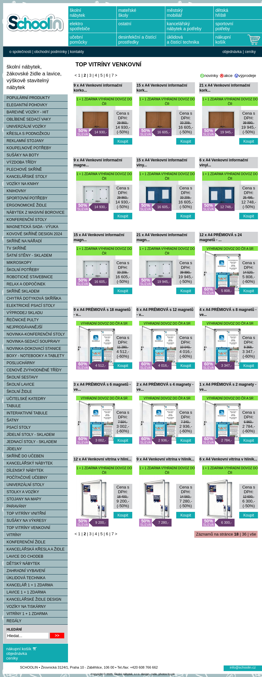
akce (228, 75)
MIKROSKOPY (17, 262)
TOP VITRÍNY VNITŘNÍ (24, 513)
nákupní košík (18, 648)
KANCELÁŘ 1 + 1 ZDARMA (28, 585)
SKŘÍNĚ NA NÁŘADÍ (22, 241)
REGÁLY (12, 621)
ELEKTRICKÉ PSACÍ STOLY (29, 305)
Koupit (123, 141)
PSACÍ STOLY (17, 427)
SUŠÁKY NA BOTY (21, 155)
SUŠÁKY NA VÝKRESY (24, 520)
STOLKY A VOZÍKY (21, 492)
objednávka (231, 52)
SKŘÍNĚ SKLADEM (21, 291)
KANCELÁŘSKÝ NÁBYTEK (28, 463)
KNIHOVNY (14, 191)
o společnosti (20, 52)
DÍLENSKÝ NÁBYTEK (23, 470)
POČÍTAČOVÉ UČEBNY (25, 477)
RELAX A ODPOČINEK (24, 284)
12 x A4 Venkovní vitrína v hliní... (102, 459)
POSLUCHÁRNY (19, 363)
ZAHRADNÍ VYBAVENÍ (24, 571)
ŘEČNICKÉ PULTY (21, 320)
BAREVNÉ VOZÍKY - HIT (25, 112)
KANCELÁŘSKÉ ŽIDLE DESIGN (32, 599)
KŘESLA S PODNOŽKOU (26, 133)
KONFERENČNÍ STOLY (25, 219)
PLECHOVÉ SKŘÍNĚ (22, 169)
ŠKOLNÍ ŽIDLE (17, 391)
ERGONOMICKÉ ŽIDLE (25, 205)
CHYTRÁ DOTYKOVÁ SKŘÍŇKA (32, 298)
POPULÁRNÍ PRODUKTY (26, 98)
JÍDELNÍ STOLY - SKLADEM (29, 434)
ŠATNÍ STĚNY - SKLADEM (27, 255)
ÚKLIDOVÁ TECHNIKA (24, 578)
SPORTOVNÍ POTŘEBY (25, 198)
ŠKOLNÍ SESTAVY (20, 377)
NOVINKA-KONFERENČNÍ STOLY (34, 334)
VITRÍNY (12, 535)
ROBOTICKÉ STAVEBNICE (28, 277)
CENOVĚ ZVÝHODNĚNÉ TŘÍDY (32, 370)
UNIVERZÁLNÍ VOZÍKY (24, 126)
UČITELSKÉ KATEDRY (24, 399)
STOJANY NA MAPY (22, 499)
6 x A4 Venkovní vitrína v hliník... (228, 459)
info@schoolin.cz (243, 667)
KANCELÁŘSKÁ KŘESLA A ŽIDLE (34, 549)
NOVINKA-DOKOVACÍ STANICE (32, 348)
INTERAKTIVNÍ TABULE (25, 413)
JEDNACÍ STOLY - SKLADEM (30, 442)
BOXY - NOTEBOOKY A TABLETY (33, 356)
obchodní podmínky (50, 52)
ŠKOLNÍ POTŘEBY (21, 270)
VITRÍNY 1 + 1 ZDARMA (25, 614)
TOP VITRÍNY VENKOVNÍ (26, 528)
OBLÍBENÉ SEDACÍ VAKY (27, 119)
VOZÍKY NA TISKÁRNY (24, 606)
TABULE (12, 406)
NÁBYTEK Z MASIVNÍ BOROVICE (34, 212)
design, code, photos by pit (157, 674)
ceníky (250, 52)
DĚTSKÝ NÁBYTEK (21, 563)
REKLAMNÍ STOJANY (23, 141)
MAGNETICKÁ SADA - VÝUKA (30, 227)
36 (244, 534)
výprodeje (247, 75)
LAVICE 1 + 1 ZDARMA (24, 592)
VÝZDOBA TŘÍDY (19, 162)
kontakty (77, 52)
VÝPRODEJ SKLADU (23, 313)
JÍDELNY (12, 449)
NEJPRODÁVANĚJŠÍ (22, 327)
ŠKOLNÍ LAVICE (18, 384)
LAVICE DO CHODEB (23, 556)
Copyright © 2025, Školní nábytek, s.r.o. (115, 674)
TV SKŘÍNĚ (14, 248)
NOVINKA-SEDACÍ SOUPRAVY (31, 341)
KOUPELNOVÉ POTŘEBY (27, 148)
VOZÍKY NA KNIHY (21, 184)
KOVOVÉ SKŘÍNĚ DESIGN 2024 (32, 234)
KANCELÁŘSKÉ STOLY (25, 176)
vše (253, 534)
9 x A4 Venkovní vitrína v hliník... (165, 459)
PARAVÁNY (15, 506)
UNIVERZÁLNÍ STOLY (23, 485)
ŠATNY (11, 420)
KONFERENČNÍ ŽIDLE (24, 542)
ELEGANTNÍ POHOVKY (25, 105)
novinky (211, 75)
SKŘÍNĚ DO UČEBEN (23, 456)
